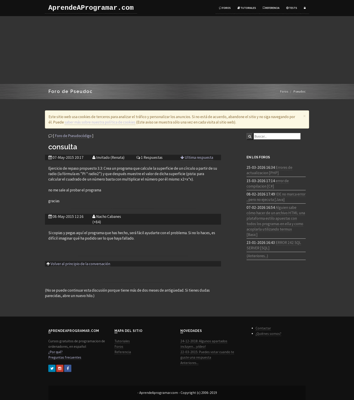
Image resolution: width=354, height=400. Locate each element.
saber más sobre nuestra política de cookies (100, 122)
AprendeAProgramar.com (91, 8)
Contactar (263, 328)
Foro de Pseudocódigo (73, 135)
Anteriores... (189, 363)
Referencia (271, 8)
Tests (291, 8)
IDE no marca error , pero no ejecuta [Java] (276, 197)
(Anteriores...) (257, 255)
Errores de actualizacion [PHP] (269, 170)
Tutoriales (247, 8)
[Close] (304, 116)
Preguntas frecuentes (64, 357)
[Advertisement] (177, 50)
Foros (225, 8)
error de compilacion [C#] (268, 183)
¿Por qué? (55, 352)
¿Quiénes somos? (268, 333)
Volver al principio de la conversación (80, 263)
